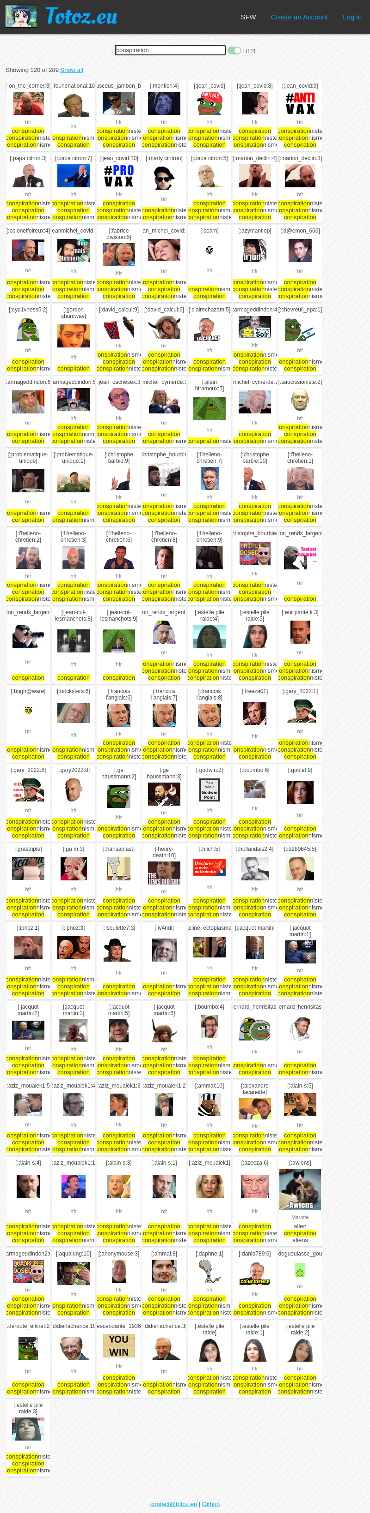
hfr (28, 122)
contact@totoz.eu (173, 1504)
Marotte (299, 1217)
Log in (352, 17)
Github (211, 1504)
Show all (72, 69)
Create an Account (299, 17)
